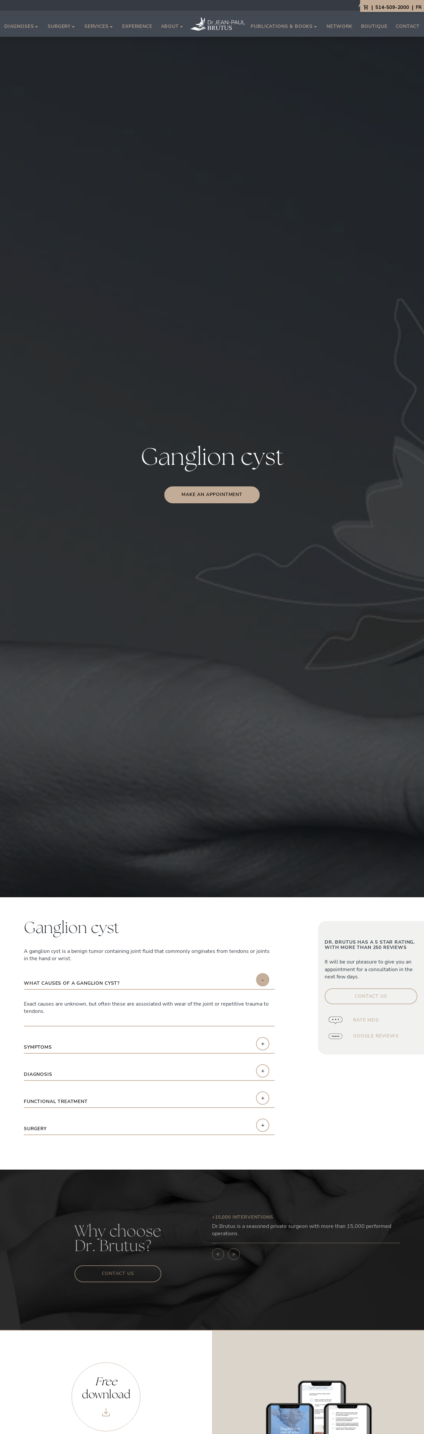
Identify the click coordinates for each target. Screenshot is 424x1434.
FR (418, 7)
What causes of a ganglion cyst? (72, 983)
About (172, 26)
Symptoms (38, 1047)
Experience (137, 26)
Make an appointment (212, 494)
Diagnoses (21, 26)
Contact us (118, 1273)
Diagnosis (38, 1074)
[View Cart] (366, 8)
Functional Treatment (56, 1102)
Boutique (374, 26)
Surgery (62, 26)
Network (339, 26)
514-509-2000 (392, 7)
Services (99, 26)
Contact (408, 26)
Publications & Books (284, 26)
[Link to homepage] (217, 24)
